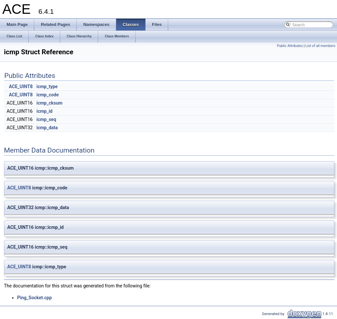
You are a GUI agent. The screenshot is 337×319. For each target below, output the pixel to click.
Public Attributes (290, 46)
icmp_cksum (50, 103)
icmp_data (47, 127)
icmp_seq (46, 119)
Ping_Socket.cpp (34, 297)
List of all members (320, 46)
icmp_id (45, 111)
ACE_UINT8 (21, 86)
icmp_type (47, 86)
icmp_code (48, 94)
